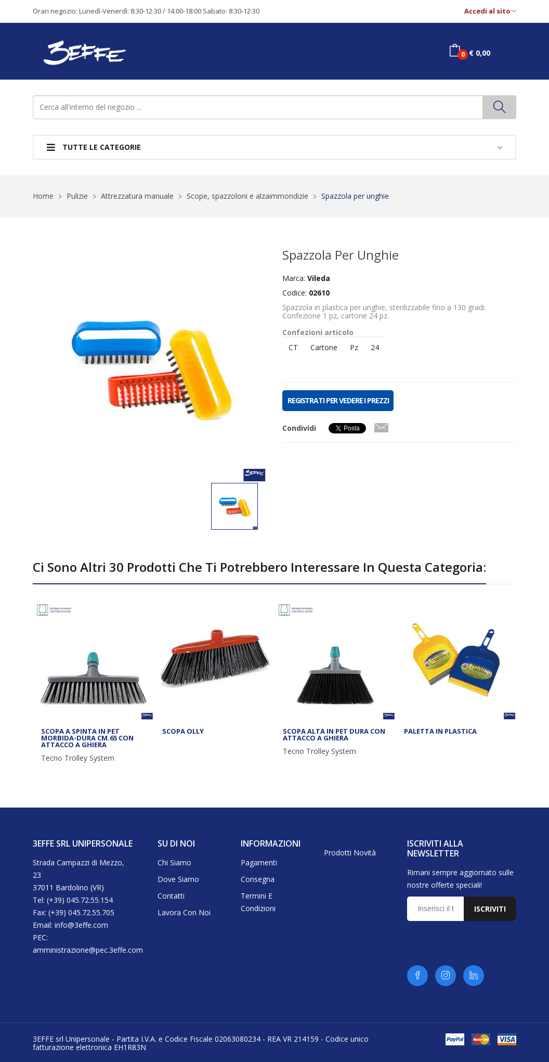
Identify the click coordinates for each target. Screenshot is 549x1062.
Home (43, 196)
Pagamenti (259, 862)
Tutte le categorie (94, 147)
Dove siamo (178, 879)
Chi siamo (174, 862)
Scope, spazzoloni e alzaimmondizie (247, 196)
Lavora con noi (184, 912)
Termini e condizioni (258, 902)
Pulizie (77, 196)
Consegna (257, 879)
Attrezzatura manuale (137, 196)
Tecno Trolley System (77, 758)
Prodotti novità (350, 853)
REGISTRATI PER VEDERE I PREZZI (337, 400)
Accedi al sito (490, 11)
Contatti (171, 896)
